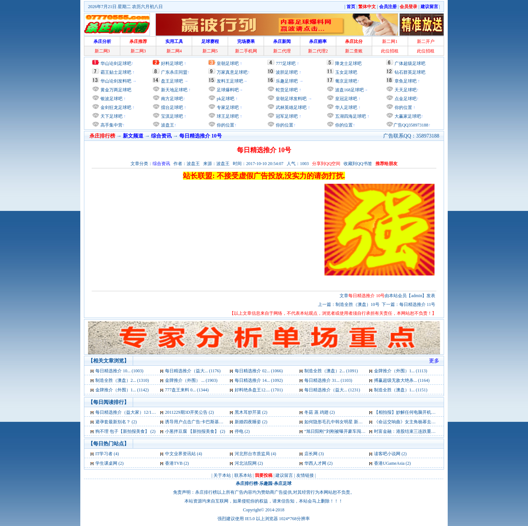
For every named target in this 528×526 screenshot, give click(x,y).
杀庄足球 (283, 483)
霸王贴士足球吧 (115, 72)
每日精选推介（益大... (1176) (193, 370)
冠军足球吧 (286, 116)
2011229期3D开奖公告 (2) (189, 412)
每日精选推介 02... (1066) (259, 370)
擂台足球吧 (171, 107)
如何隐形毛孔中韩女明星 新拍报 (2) (338, 421)
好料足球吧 (172, 63)
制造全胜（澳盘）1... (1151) (401, 389)
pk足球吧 (225, 98)
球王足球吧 (227, 116)
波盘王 (167, 125)
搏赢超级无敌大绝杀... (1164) (402, 380)
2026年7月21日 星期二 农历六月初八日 (125, 6)
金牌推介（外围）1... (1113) (400, 370)
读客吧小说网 (387, 453)
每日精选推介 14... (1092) (259, 380)
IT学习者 (104, 453)
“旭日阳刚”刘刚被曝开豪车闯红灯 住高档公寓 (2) (351, 431)
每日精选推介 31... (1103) (328, 380)
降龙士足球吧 (348, 63)
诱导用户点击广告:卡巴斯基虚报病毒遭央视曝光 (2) (215, 421)
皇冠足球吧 (345, 98)
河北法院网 (246, 463)
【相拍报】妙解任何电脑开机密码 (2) (410, 412)
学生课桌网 (106, 463)
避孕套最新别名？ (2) (116, 421)
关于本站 (222, 475)
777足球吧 (286, 63)
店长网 (311, 453)
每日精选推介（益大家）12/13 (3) (127, 412)
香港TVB (174, 463)
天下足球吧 (110, 116)
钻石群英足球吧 (410, 72)
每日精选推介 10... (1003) (119, 370)
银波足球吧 (111, 98)
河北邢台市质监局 (252, 453)
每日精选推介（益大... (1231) (332, 389)
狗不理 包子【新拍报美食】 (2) (125, 431)
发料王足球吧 (230, 81)
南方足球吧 (171, 98)
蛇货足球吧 (287, 89)
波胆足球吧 (287, 72)
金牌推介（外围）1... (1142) (122, 389)
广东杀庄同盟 (174, 72)
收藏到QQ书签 (358, 163)
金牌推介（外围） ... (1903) (191, 380)
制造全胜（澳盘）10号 (358, 304)
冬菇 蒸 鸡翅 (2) (319, 412)
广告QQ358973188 (410, 125)
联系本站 (243, 475)
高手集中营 (110, 125)
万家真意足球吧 (232, 72)
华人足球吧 (345, 107)
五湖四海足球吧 (350, 116)
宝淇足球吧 (172, 116)
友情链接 (305, 475)
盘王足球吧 (172, 81)
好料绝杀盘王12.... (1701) (259, 389)
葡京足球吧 (346, 81)
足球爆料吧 (228, 89)
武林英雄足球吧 (291, 107)
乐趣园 (265, 483)
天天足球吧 (405, 89)
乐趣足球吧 (287, 81)
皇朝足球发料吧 (291, 98)
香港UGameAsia (389, 463)
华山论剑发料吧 (115, 81)
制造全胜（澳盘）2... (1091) (331, 370)
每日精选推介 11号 (417, 304)
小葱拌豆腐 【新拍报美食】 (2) (195, 431)
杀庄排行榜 (247, 483)
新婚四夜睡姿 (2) (251, 421)
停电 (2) (242, 431)
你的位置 (225, 125)
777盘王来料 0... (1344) (187, 389)
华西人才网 (315, 463)
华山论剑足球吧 (115, 63)
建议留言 (284, 475)
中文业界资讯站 (180, 453)
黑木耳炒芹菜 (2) (251, 412)
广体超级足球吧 (410, 63)
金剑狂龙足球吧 (115, 107)
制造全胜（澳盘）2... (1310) (122, 380)
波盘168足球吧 (349, 89)
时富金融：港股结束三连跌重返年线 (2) (412, 431)
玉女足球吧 (346, 72)
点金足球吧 (405, 98)
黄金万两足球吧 (115, 89)
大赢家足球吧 (407, 116)
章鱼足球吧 (406, 81)
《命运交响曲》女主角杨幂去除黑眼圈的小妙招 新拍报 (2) (430, 421)
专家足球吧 (227, 107)
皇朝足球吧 (228, 63)
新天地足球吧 (173, 89)
